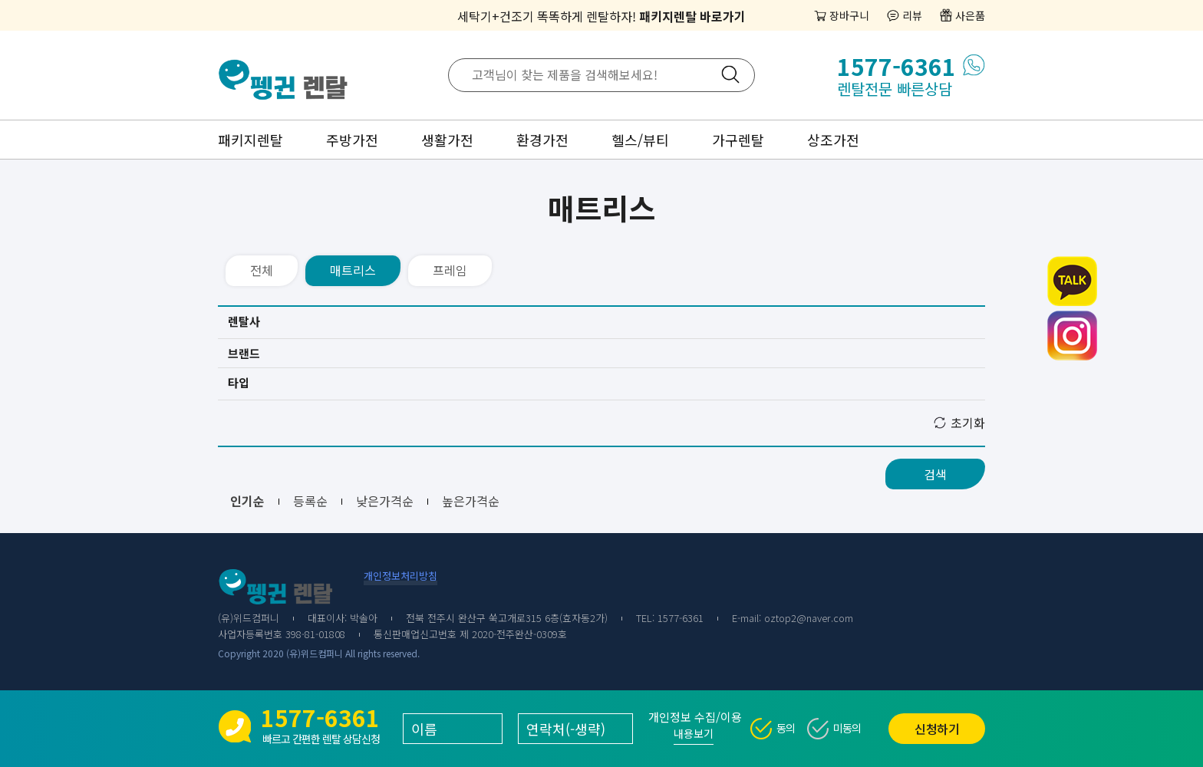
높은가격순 (470, 501)
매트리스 (353, 270)
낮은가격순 (385, 501)
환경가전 (542, 140)
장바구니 (849, 15)
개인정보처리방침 (400, 575)
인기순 (247, 501)
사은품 (970, 15)
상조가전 (833, 140)
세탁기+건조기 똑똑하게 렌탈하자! (601, 16)
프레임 (450, 270)
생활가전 (447, 140)
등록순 (310, 501)
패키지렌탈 (250, 140)
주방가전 (352, 140)
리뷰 (912, 15)
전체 (261, 270)
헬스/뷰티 (640, 140)
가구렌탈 (738, 140)
